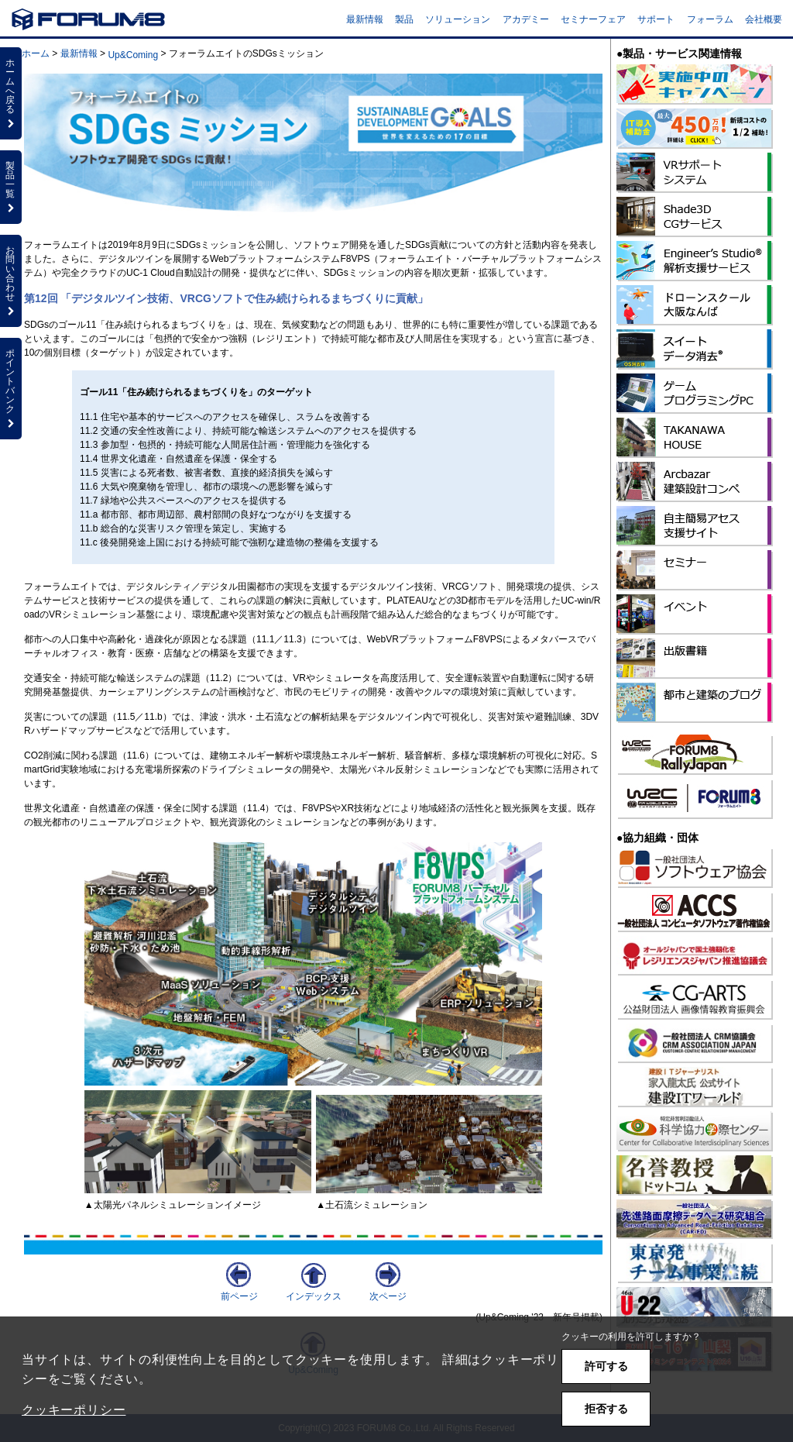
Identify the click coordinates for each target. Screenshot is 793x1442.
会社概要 (763, 19)
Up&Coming (133, 55)
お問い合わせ (10, 280)
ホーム (36, 53)
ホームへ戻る (10, 93)
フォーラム (710, 19)
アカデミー (526, 19)
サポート (656, 19)
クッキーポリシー (73, 1409)
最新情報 (364, 19)
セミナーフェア (593, 19)
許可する (606, 1366)
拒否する (606, 1408)
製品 (404, 19)
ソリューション (457, 19)
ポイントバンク (10, 388)
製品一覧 (10, 186)
